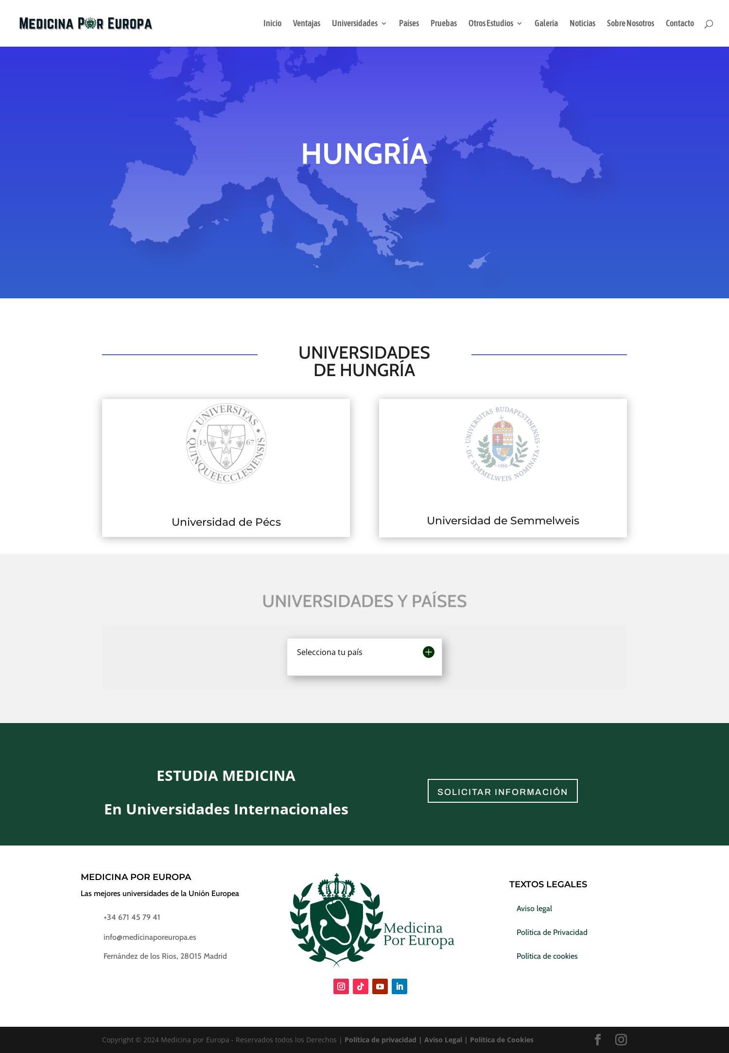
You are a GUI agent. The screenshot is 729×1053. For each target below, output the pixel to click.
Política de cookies (547, 956)
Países (409, 24)
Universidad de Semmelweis (503, 520)
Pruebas (444, 24)
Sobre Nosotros (630, 24)
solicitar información (502, 792)
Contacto (680, 24)
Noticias (582, 24)
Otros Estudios (491, 24)
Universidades (355, 24)
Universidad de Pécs (226, 522)
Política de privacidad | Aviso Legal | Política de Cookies (439, 1039)
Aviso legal (534, 908)
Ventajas (306, 24)
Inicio (272, 24)
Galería (546, 24)
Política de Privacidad (552, 932)
